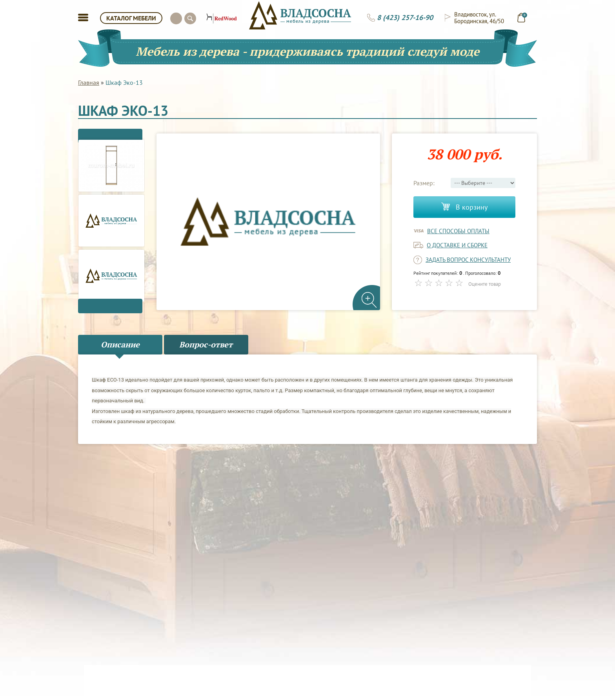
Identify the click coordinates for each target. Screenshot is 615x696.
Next (111, 309)
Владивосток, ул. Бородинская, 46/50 (479, 17)
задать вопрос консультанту (468, 259)
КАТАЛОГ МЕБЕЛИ (131, 18)
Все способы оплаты (458, 231)
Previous (111, 133)
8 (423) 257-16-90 (405, 18)
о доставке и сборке (457, 245)
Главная (88, 82)
